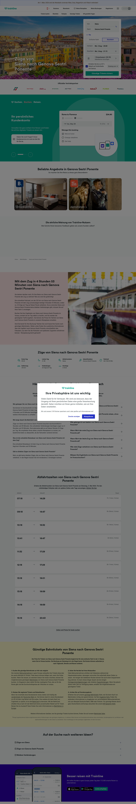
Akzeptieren (88, 416)
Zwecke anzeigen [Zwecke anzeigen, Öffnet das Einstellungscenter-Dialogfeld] (74, 416)
